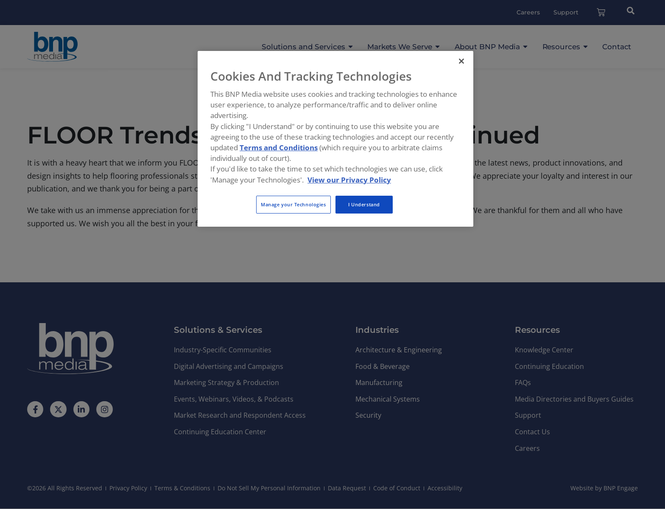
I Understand (364, 204)
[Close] (461, 61)
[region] (335, 139)
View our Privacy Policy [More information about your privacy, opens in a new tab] (349, 180)
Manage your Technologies (293, 204)
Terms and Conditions (279, 147)
